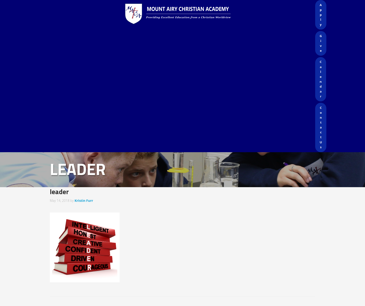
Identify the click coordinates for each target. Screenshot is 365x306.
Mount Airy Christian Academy (183, 14)
